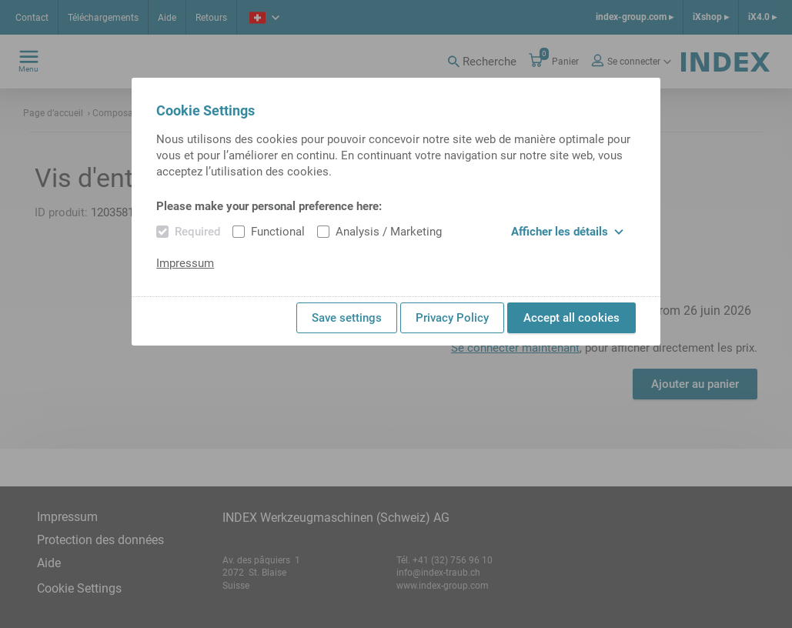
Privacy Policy (452, 318)
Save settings (347, 318)
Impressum (185, 263)
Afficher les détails (567, 232)
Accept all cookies (571, 318)
